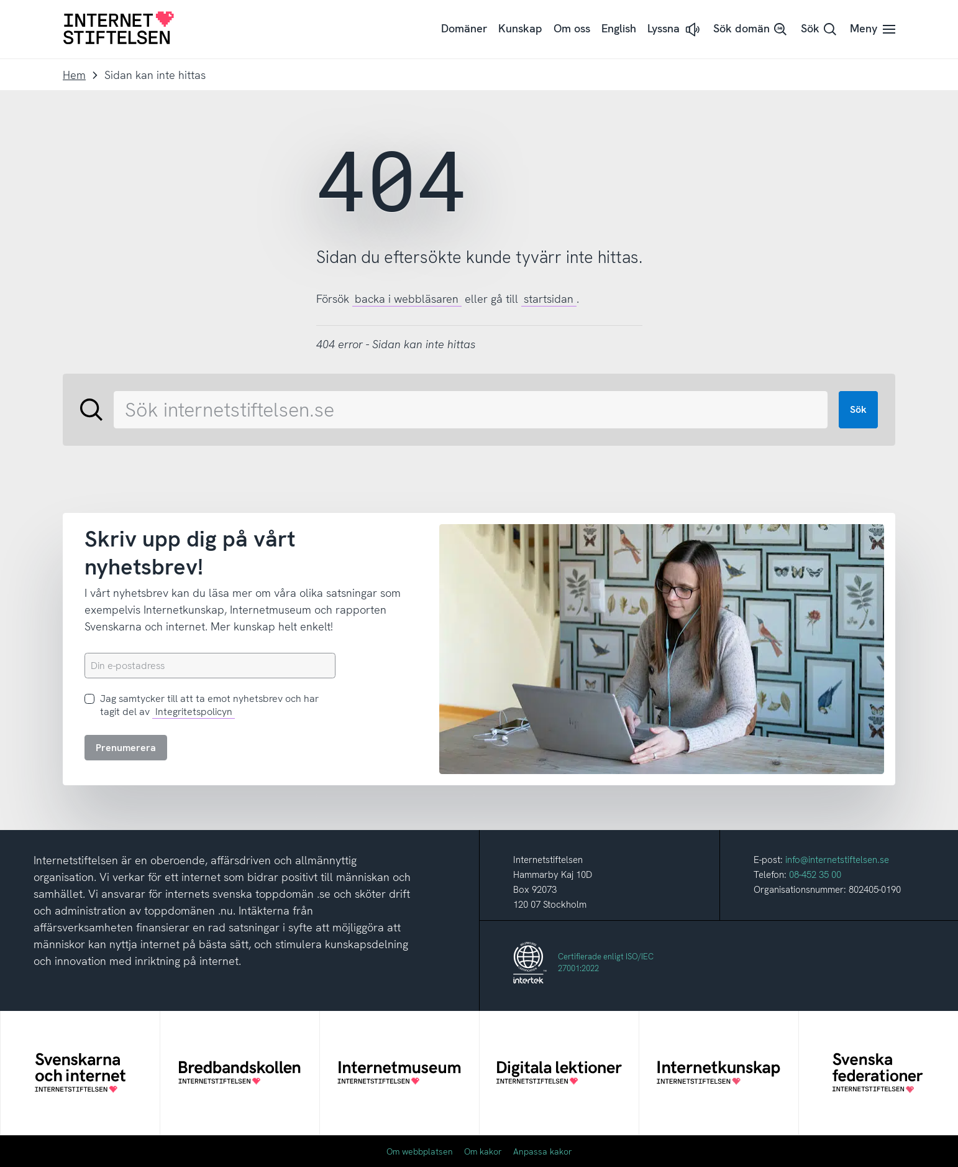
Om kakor (483, 1151)
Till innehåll (0, 0)
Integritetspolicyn (193, 711)
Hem (74, 75)
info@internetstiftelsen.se (837, 860)
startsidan (548, 299)
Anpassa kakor (542, 1151)
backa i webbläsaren (406, 299)
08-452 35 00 (815, 875)
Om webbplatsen (419, 1151)
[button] (675, 29)
